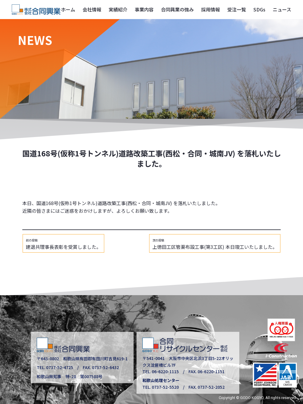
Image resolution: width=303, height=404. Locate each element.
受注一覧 (236, 9)
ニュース (282, 9)
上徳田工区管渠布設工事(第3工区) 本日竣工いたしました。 (214, 244)
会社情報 (92, 9)
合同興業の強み (177, 9)
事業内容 (144, 9)
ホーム (68, 9)
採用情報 (210, 9)
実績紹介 (118, 9)
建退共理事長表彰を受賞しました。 (63, 244)
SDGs (259, 9)
